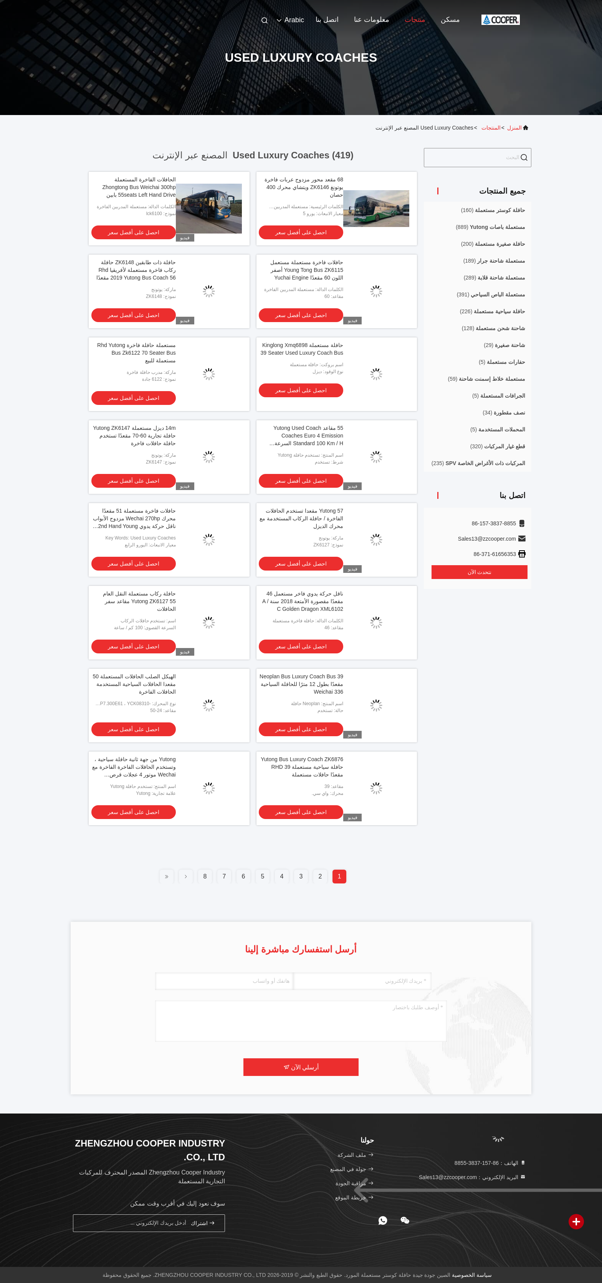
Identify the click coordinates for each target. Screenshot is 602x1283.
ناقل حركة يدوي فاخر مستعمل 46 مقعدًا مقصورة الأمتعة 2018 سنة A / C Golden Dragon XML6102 (302, 601)
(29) (504, 345)
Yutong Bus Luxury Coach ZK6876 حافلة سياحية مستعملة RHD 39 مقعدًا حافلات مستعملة (302, 767)
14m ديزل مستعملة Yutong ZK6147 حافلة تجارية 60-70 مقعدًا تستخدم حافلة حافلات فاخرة (134, 435)
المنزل (514, 128)
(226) (492, 311)
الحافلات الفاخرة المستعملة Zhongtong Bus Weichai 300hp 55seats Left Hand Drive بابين (138, 187)
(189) (494, 261)
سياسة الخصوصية (472, 1275)
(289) (494, 278)
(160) (493, 210)
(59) (486, 379)
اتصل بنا (327, 19)
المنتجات (491, 128)
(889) (490, 227)
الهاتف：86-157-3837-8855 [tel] (490, 1163)
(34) (504, 413)
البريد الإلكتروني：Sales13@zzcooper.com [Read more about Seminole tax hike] (472, 1177)
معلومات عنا (371, 19)
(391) (491, 294)
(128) (493, 328)
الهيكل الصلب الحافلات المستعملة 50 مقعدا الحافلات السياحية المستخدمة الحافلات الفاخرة (134, 684)
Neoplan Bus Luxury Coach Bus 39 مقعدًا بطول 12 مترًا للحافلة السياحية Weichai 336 (301, 684)
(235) (478, 463)
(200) (493, 244)
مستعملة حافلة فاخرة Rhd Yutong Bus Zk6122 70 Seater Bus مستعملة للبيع (136, 353)
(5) (502, 362)
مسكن (450, 19)
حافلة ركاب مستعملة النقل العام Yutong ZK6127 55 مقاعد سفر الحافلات (139, 601)
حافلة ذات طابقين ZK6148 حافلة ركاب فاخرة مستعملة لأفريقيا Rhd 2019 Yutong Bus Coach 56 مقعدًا (136, 270)
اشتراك (203, 1223)
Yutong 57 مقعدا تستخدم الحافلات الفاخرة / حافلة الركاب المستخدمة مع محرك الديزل (301, 518)
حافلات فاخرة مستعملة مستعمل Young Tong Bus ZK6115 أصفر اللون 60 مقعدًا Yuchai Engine (306, 270)
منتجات (415, 19)
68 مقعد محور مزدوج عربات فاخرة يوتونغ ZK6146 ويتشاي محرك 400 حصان (304, 187)
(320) (497, 446)
